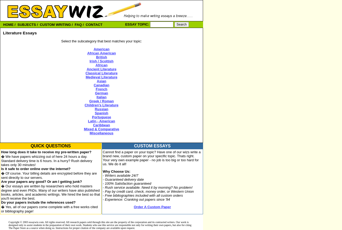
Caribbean (101, 125)
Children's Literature (102, 105)
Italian (101, 97)
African (102, 65)
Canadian (102, 85)
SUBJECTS (26, 25)
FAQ (78, 25)
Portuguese (101, 117)
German (101, 93)
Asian (101, 81)
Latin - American (101, 121)
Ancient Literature (101, 69)
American (101, 49)
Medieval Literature (102, 77)
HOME (8, 25)
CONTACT (94, 25)
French (101, 89)
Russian (101, 109)
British (101, 57)
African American (101, 53)
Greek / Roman (101, 101)
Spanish (101, 113)
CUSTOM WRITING (55, 25)
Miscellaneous (102, 133)
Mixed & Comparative (101, 129)
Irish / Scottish (102, 61)
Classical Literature (102, 73)
